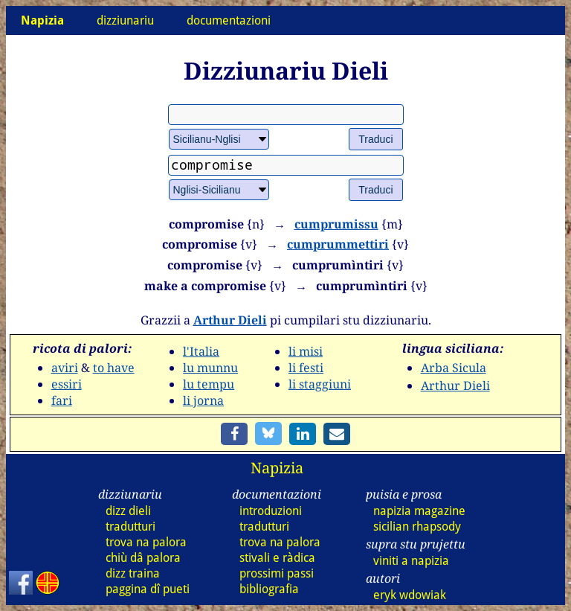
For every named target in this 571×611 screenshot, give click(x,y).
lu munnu (210, 367)
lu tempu (208, 384)
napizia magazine (419, 511)
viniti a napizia (411, 561)
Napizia (277, 468)
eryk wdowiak (409, 595)
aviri (64, 367)
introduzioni (270, 511)
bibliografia (269, 589)
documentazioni (229, 20)
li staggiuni (319, 384)
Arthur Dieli (230, 320)
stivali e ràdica (277, 558)
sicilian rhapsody (417, 526)
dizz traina (133, 573)
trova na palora (146, 542)
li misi (305, 351)
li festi (305, 367)
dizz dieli (128, 511)
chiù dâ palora (143, 558)
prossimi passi (276, 573)
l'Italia (201, 351)
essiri (66, 384)
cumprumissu (336, 224)
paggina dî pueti (148, 589)
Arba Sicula (453, 367)
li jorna (203, 400)
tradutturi (130, 526)
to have (114, 367)
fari (61, 400)
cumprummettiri (338, 244)
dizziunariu (125, 20)
